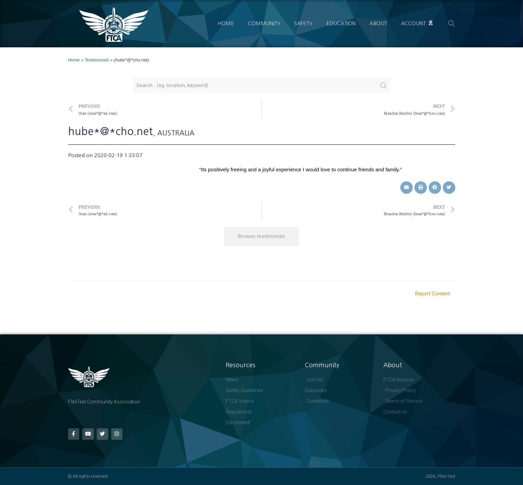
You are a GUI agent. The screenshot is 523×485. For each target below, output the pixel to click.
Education (341, 23)
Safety (303, 23)
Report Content (432, 294)
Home (226, 23)
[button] (451, 23)
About (378, 23)
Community (264, 23)
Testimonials (97, 60)
